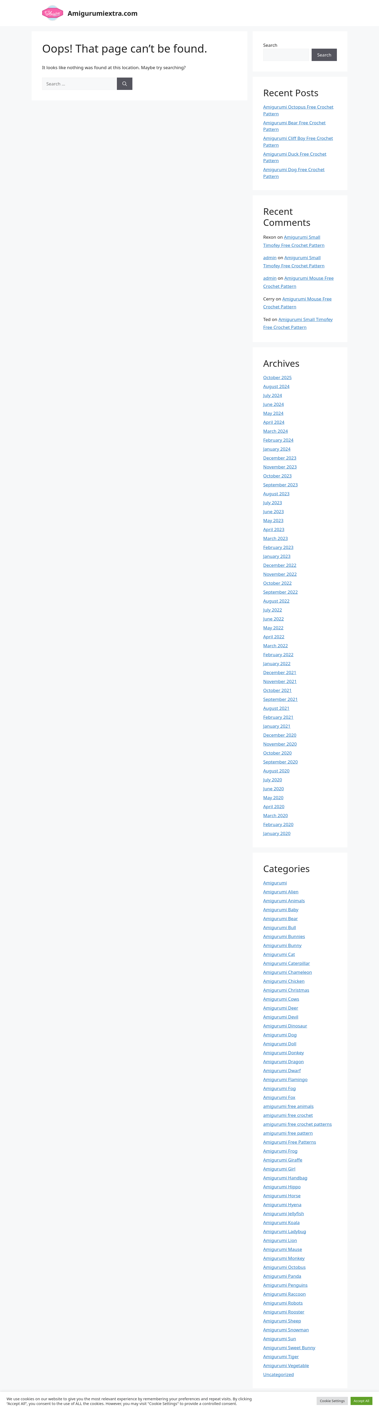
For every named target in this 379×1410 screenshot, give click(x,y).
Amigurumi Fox (279, 1097)
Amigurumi (275, 883)
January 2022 (277, 663)
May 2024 (273, 413)
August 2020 (276, 771)
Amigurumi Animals (284, 901)
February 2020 (278, 824)
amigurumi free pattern (288, 1133)
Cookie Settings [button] (332, 1400)
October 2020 (277, 753)
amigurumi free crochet (288, 1115)
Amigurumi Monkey (284, 1258)
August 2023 (276, 494)
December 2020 (279, 735)
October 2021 (277, 690)
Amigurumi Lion (280, 1240)
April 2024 (273, 422)
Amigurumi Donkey (283, 1053)
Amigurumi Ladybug (284, 1231)
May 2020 (273, 798)
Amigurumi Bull (279, 927)
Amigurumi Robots (283, 1303)
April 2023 (273, 529)
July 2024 (272, 395)
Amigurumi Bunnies (284, 936)
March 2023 (275, 538)
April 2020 (273, 806)
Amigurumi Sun (279, 1339)
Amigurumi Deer (280, 1008)
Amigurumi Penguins (285, 1285)
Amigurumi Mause (282, 1249)
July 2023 (272, 503)
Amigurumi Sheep (282, 1321)
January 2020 (277, 833)
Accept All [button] (361, 1400)
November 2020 (280, 744)
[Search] (124, 84)
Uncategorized (278, 1374)
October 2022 (277, 583)
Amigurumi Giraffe (282, 1160)
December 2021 (279, 672)
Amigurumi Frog (280, 1151)
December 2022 (279, 565)
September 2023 (280, 485)
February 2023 (278, 547)
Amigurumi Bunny (282, 945)
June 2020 (273, 789)
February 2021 (278, 717)
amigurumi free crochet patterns (297, 1124)
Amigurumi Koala (281, 1222)
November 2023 (280, 467)
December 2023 (279, 458)
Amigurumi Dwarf (282, 1070)
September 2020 (280, 762)
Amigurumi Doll (279, 1044)
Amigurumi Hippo (282, 1187)
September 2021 (280, 699)
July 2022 (272, 610)
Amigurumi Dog (280, 1035)
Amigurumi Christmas (286, 990)
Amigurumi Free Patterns (289, 1142)
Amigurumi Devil (280, 1017)
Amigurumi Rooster (283, 1312)
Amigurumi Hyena (282, 1205)
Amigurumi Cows (281, 999)
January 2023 (277, 556)
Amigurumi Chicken (284, 981)
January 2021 (277, 726)
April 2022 (273, 637)
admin (270, 257)
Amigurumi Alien (280, 892)
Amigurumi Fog (279, 1088)
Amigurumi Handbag (285, 1178)
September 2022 (280, 592)
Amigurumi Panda (282, 1276)
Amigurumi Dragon (283, 1061)
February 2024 (278, 440)
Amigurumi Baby (280, 910)
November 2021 (280, 681)
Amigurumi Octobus (284, 1267)
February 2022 (278, 654)
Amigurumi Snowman (286, 1330)
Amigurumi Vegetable (286, 1365)
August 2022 (276, 601)
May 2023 (273, 520)
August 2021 (276, 708)
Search (270, 45)
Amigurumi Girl (279, 1169)
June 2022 (273, 619)
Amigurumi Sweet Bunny (289, 1348)
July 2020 (272, 780)
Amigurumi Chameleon (287, 972)
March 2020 (275, 815)
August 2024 (276, 386)
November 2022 (280, 574)
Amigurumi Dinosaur (285, 1026)
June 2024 (273, 404)
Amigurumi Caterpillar (286, 963)
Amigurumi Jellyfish (283, 1213)
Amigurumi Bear (280, 918)
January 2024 (277, 449)
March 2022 (275, 646)
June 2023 (273, 511)
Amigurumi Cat (279, 954)
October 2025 (277, 377)
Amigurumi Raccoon (284, 1294)
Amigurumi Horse (282, 1196)
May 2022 (273, 628)
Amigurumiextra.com (103, 13)
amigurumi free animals (288, 1106)
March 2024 (275, 431)
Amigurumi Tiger (281, 1356)
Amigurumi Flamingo (285, 1079)
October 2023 (277, 476)
